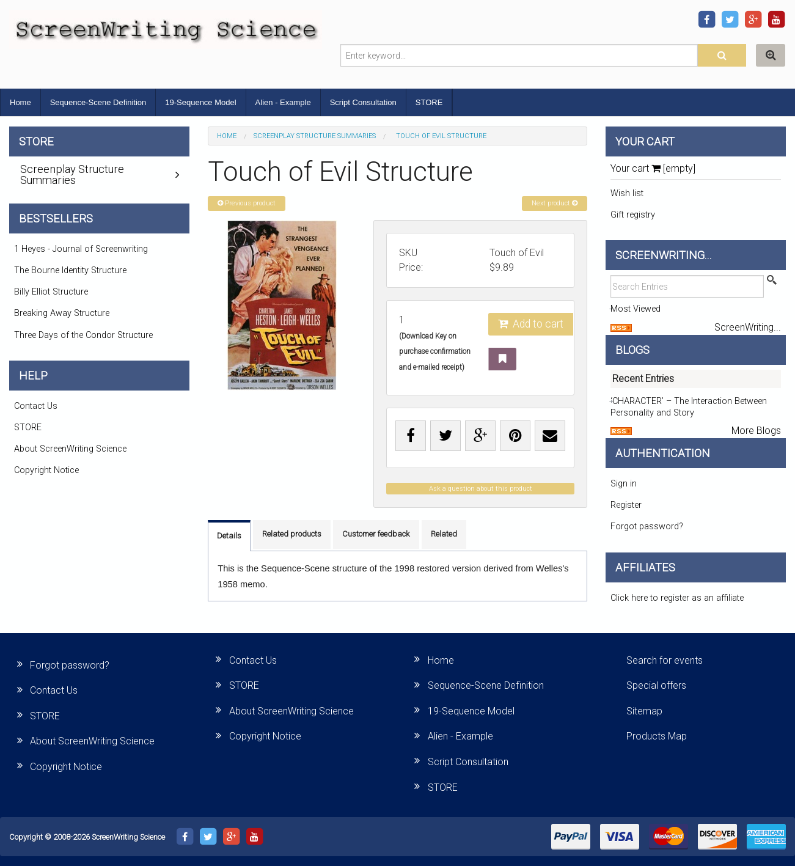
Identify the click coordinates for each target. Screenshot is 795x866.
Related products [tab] (291, 533)
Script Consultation (363, 102)
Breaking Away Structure (61, 313)
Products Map (656, 736)
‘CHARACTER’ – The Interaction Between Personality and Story (688, 407)
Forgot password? (646, 526)
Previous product (247, 203)
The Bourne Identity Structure (70, 270)
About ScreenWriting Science (70, 449)
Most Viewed (635, 309)
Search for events (664, 660)
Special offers (656, 685)
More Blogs (756, 430)
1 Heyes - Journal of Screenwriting (81, 249)
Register (626, 505)
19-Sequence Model (200, 102)
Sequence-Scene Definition (98, 102)
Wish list (626, 193)
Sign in (623, 484)
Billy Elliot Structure (51, 292)
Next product (554, 203)
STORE (429, 102)
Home (20, 102)
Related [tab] (444, 533)
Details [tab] (229, 535)
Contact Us (35, 406)
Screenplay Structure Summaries (315, 136)
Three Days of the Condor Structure (83, 335)
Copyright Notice (46, 470)
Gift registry (632, 215)
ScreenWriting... (747, 327)
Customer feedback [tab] (376, 533)
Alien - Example (283, 102)
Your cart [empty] (652, 168)
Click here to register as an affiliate (677, 598)
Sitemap (644, 711)
